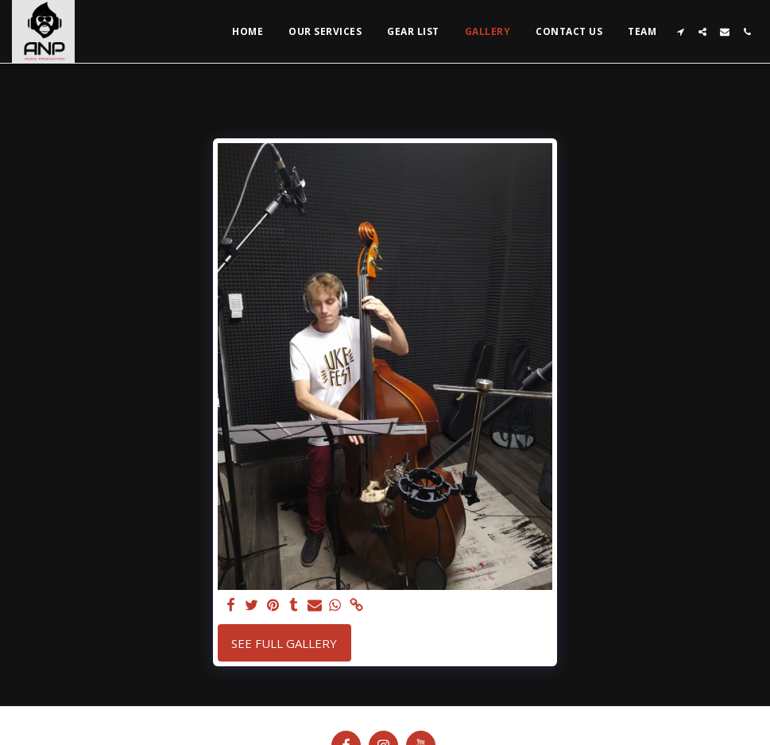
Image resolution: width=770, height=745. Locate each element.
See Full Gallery (284, 643)
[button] (680, 32)
